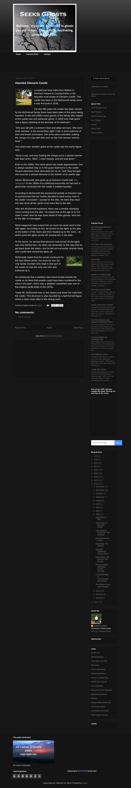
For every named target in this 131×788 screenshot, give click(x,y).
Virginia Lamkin (100, 626)
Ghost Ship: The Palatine (102, 545)
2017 (96, 466)
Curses (94, 124)
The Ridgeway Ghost (99, 354)
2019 (96, 463)
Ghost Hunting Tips (98, 116)
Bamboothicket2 (97, 657)
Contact (47, 54)
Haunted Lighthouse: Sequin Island (102, 551)
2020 (96, 460)
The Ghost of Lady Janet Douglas (103, 585)
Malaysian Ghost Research (101, 690)
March (98, 591)
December (100, 487)
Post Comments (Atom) (54, 336)
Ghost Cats (95, 259)
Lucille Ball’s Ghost (98, 369)
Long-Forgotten (97, 686)
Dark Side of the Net (99, 661)
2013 (96, 480)
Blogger (84, 783)
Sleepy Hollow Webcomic (101, 702)
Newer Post (20, 328)
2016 (96, 470)
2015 (96, 473)
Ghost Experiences (98, 674)
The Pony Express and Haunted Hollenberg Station (102, 321)
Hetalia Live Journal (99, 682)
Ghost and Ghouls (98, 669)
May (98, 511)
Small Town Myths (98, 707)
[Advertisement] (59, 66)
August (99, 501)
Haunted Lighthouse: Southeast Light (99, 338)
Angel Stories (96, 112)
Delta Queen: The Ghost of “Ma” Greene (102, 559)
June (98, 507)
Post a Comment (24, 317)
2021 (96, 456)
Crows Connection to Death (102, 305)
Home (18, 54)
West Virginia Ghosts (99, 715)
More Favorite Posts (99, 108)
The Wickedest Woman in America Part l (101, 228)
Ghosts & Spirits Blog (99, 678)
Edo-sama (95, 665)
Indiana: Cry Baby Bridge (101, 275)
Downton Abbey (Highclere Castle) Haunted (102, 568)
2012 (96, 484)
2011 (96, 602)
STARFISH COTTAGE (100, 711)
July (98, 504)
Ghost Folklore (97, 133)
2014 (96, 477)
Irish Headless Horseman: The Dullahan (103, 533)
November (100, 490)
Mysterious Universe (99, 694)
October (99, 494)
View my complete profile (101, 631)
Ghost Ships (96, 129)
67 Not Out (95, 653)
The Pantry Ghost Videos (101, 290)
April (98, 514)
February (100, 594)
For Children (96, 120)
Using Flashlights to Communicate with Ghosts (102, 578)
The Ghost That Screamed (101, 244)
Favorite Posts (32, 54)
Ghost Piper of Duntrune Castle (101, 525)
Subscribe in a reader (99, 87)
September (100, 497)
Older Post (78, 328)
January (99, 598)
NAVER (94, 698)
